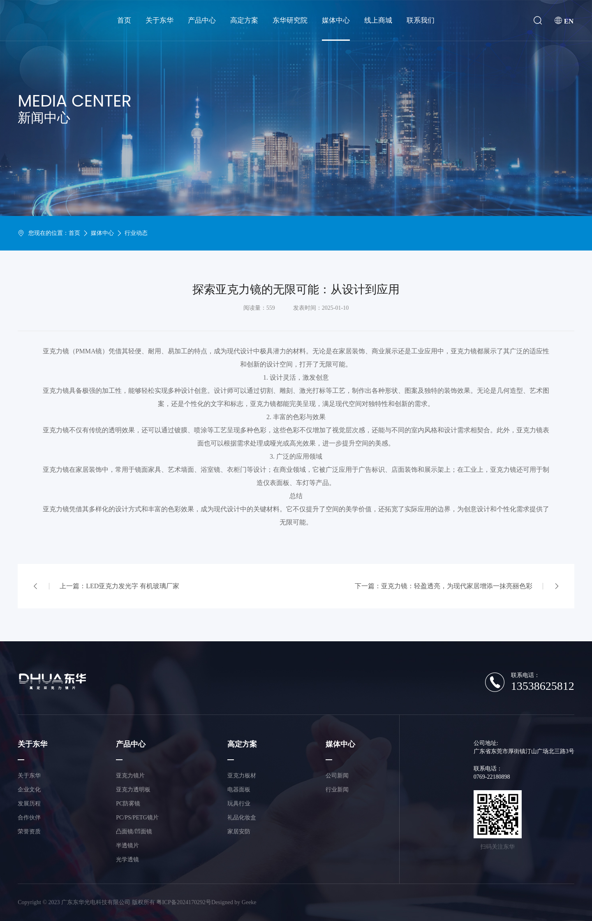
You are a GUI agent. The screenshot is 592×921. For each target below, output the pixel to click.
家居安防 (238, 831)
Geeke (249, 902)
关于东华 (159, 20)
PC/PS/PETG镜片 (137, 817)
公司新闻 (337, 776)
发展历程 (29, 803)
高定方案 (244, 20)
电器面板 (238, 789)
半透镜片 (127, 845)
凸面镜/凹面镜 (134, 831)
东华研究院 (290, 20)
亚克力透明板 (133, 789)
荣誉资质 (29, 831)
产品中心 (202, 20)
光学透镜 (127, 859)
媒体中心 (336, 20)
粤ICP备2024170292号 (183, 902)
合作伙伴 (29, 817)
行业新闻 (337, 789)
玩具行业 (238, 803)
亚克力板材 (241, 776)
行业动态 (136, 233)
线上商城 (378, 20)
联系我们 (421, 20)
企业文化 (29, 789)
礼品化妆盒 (241, 817)
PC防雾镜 (128, 803)
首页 (124, 20)
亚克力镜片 (130, 776)
